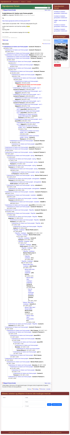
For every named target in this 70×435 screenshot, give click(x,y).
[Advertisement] (61, 89)
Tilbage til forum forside (9, 10)
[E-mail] (35, 406)
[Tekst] (12, 401)
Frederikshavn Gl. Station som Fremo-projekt (15, 46)
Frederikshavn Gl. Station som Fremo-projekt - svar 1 (26, 88)
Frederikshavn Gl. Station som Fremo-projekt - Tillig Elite (19, 210)
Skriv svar (5, 40)
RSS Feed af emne (46, 43)
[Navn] (35, 401)
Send (49, 404)
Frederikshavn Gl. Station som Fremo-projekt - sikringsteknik (23, 178)
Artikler (29, 1)
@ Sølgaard (32, 15)
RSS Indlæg (35, 389)
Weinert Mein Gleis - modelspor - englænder (30, 271)
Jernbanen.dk (21, 432)
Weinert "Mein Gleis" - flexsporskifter (30, 317)
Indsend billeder (57, 404)
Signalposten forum (10, 6)
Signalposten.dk (6, 1)
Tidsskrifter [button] (16, 1)
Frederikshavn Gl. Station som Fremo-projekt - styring (19, 152)
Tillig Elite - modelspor (19, 230)
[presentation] (57, 399)
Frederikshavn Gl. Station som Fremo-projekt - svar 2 (26, 94)
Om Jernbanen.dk (45, 432)
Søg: (34, 7)
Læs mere (57, 65)
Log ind (44, 5)
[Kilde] (35, 397)
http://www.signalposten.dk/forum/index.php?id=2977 (16, 21)
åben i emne (47, 10)
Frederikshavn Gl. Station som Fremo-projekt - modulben (19, 192)
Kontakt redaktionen (56, 432)
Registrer (48, 5)
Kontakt (48, 389)
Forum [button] (23, 1)
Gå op (29, 389)
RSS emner (42, 389)
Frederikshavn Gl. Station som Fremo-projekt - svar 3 (26, 101)
